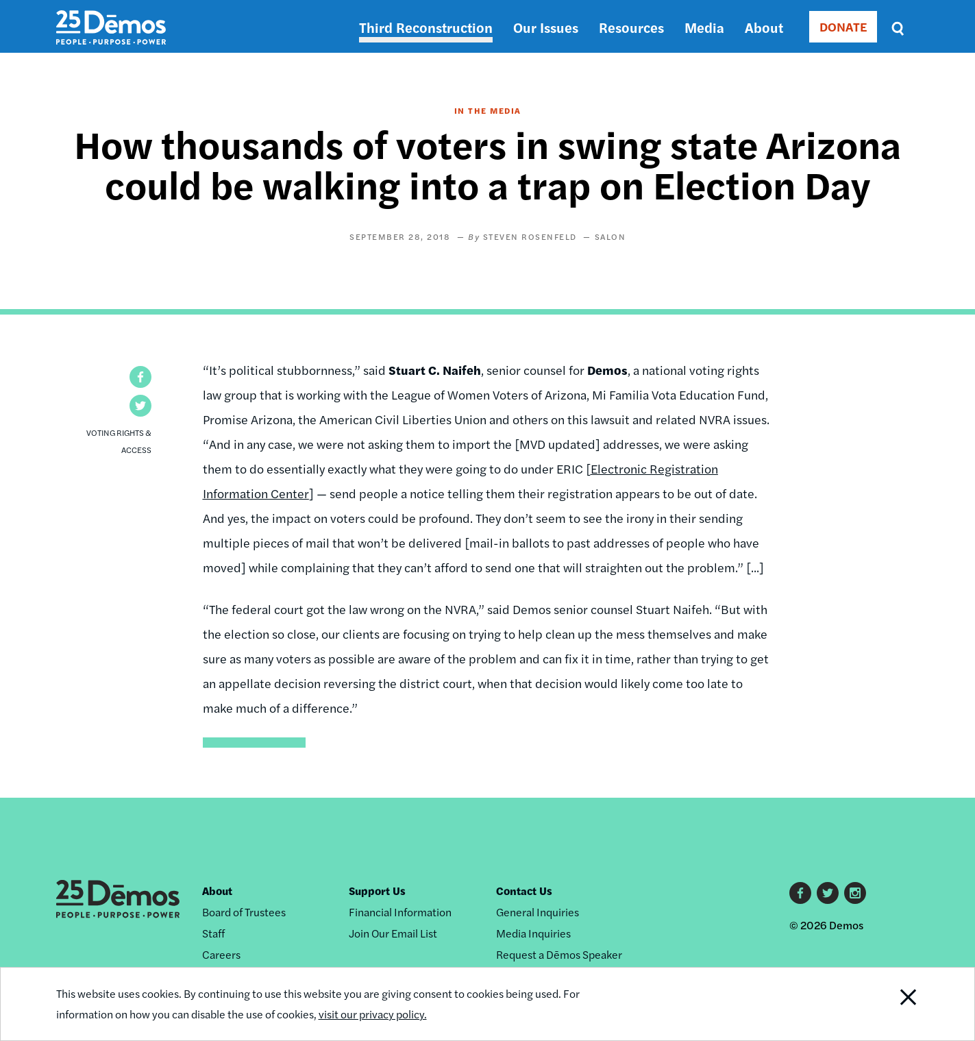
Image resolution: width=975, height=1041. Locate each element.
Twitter (828, 893)
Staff (213, 933)
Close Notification (891, 1004)
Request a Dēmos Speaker (559, 954)
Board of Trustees (244, 912)
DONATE (843, 26)
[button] (140, 377)
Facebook (800, 893)
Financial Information (400, 912)
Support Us (377, 890)
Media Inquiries (533, 933)
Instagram (855, 893)
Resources (631, 27)
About (764, 27)
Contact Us (524, 890)
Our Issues (545, 27)
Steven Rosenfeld (530, 236)
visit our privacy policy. (373, 1014)
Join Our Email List (393, 933)
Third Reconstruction (426, 27)
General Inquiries (537, 912)
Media (704, 27)
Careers (221, 954)
